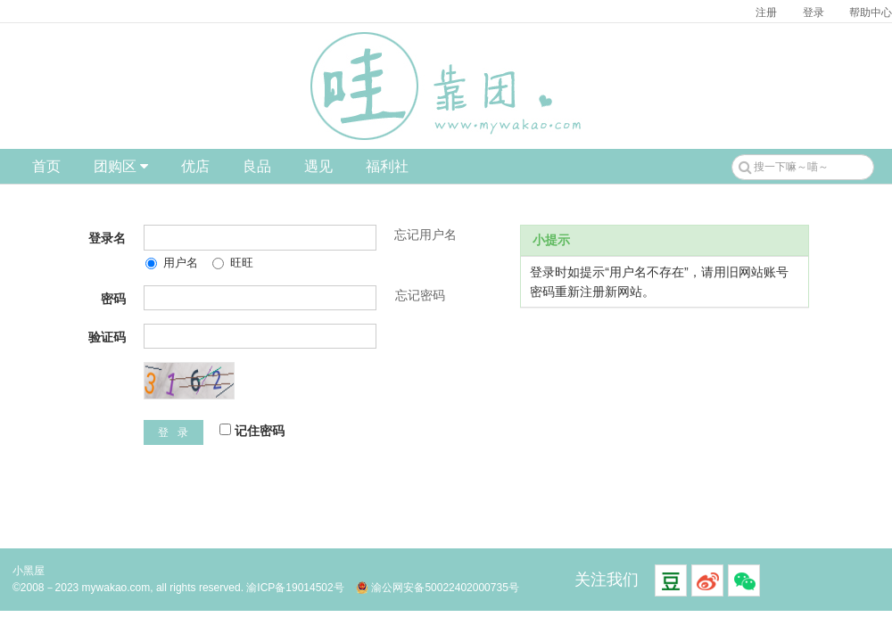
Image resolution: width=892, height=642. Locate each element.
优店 (195, 166)
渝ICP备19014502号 (294, 587)
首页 (46, 166)
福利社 (387, 166)
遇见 (318, 166)
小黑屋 (28, 570)
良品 (257, 166)
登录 (813, 12)
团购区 (121, 166)
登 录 (173, 432)
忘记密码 (420, 295)
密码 (113, 299)
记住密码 (252, 431)
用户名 (171, 262)
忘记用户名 (425, 234)
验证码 (107, 337)
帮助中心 (870, 12)
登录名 (107, 238)
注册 (766, 12)
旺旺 (232, 262)
